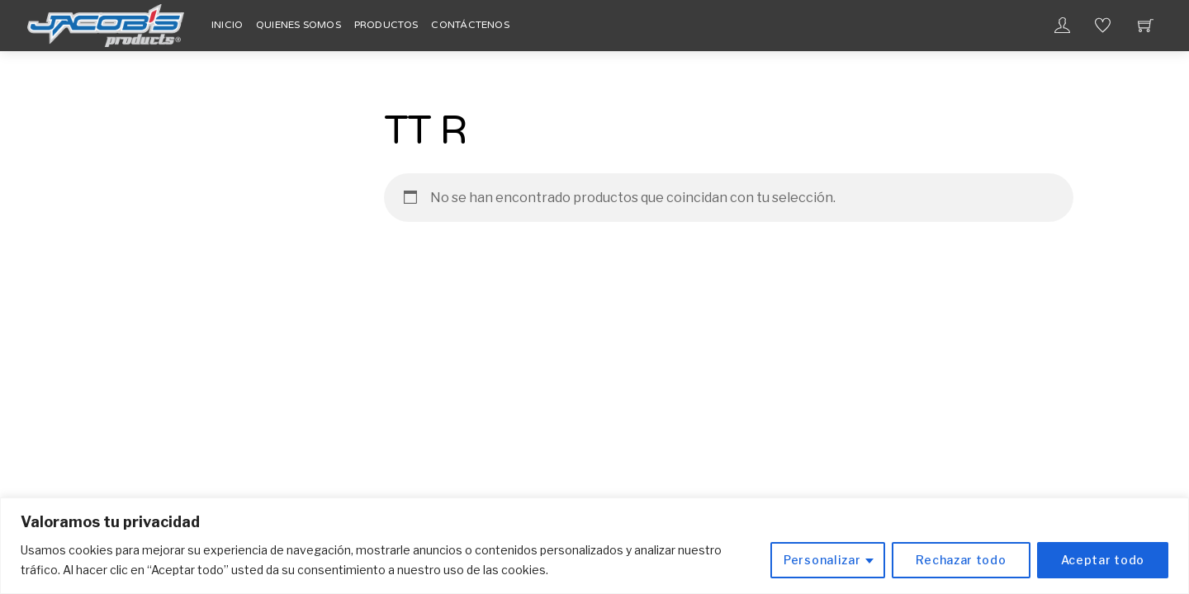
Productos (386, 25)
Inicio (227, 25)
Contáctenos (470, 25)
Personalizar (822, 560)
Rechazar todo (961, 560)
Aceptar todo (1102, 560)
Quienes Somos (298, 25)
